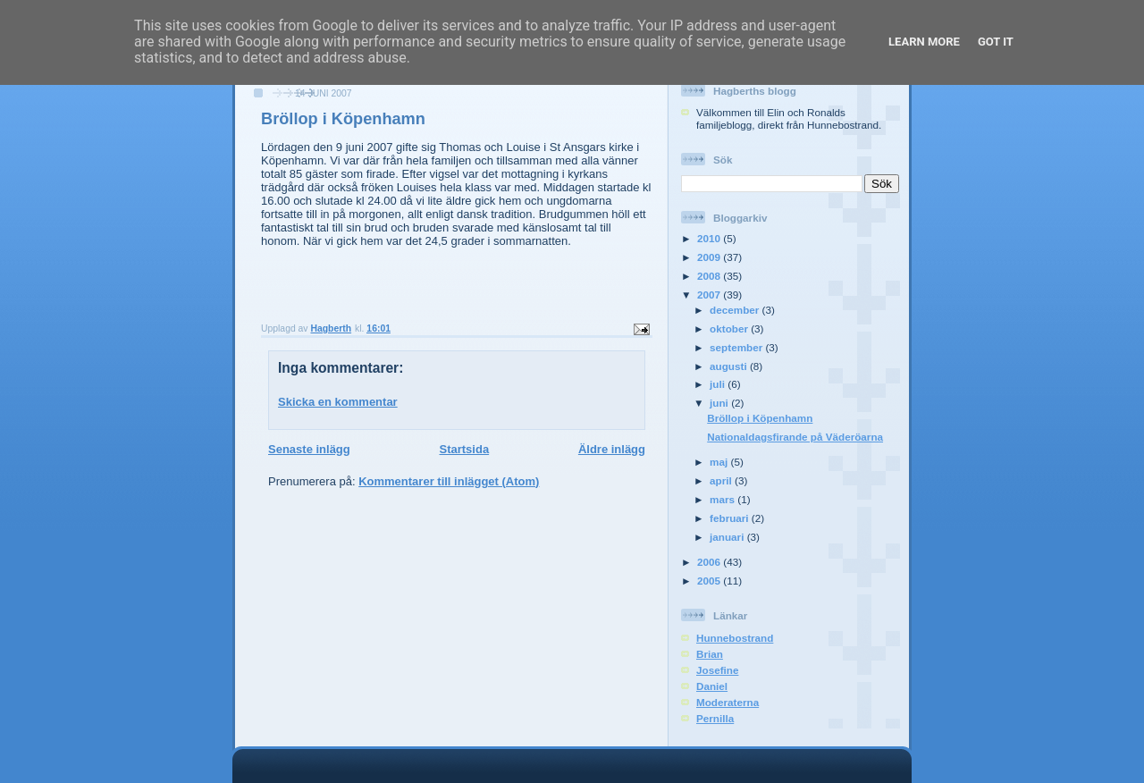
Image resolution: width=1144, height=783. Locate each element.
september (737, 347)
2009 (710, 257)
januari (728, 537)
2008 (710, 276)
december (735, 310)
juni (720, 402)
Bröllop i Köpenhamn (759, 418)
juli (719, 384)
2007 (710, 294)
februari (731, 518)
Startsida (464, 449)
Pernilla (715, 718)
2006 (710, 562)
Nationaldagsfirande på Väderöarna (795, 436)
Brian (709, 654)
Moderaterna (727, 702)
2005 (710, 580)
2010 (710, 238)
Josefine (717, 670)
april (722, 480)
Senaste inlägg (309, 449)
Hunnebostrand (734, 638)
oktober (730, 328)
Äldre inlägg (611, 449)
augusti (730, 366)
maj (720, 461)
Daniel (712, 686)
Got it (996, 41)
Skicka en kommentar (338, 401)
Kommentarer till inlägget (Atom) (448, 481)
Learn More (924, 41)
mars (723, 499)
